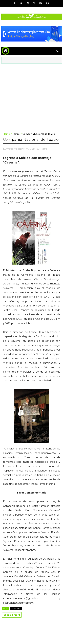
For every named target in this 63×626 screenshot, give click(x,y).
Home (6, 133)
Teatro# (16, 608)
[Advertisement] (31, 97)
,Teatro (43, 148)
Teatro (16, 133)
